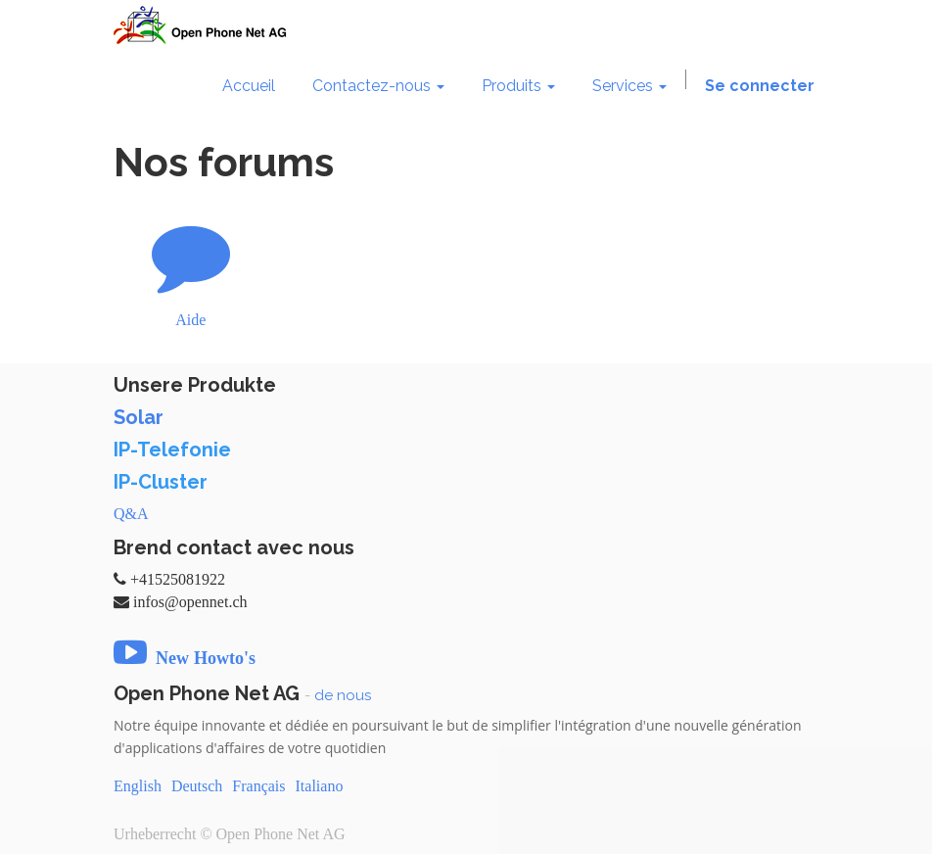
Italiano (320, 786)
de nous (342, 695)
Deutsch (196, 786)
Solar (138, 417)
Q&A (131, 513)
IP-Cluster (161, 482)
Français (258, 786)
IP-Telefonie (172, 449)
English (138, 786)
